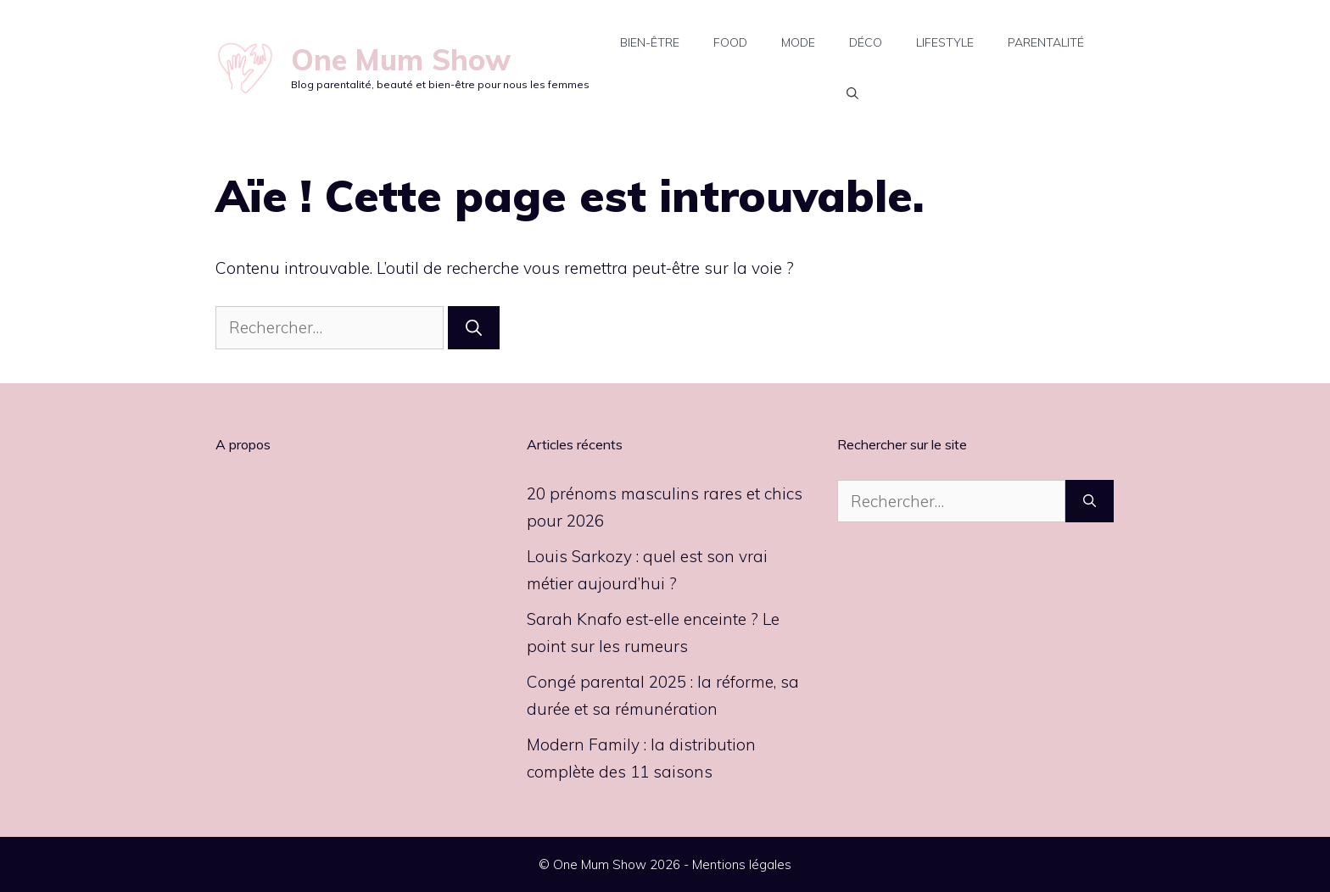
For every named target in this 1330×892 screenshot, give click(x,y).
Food (730, 42)
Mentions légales (741, 864)
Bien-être (649, 42)
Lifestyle (945, 42)
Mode (798, 42)
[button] (852, 93)
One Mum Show (401, 60)
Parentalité (1046, 42)
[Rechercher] (474, 327)
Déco (865, 42)
